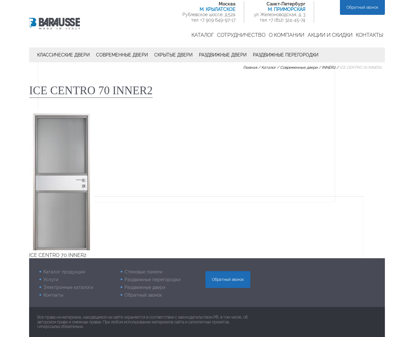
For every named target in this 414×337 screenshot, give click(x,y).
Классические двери (63, 54)
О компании (286, 35)
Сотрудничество (241, 35)
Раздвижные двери (222, 54)
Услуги (50, 279)
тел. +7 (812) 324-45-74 (282, 20)
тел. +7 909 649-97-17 (213, 20)
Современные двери (122, 54)
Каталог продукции (64, 271)
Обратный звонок (362, 7)
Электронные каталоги (68, 287)
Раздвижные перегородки (285, 54)
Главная (250, 67)
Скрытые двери (173, 54)
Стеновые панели (143, 271)
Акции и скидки (330, 35)
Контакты (369, 35)
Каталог (202, 35)
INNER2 (328, 67)
